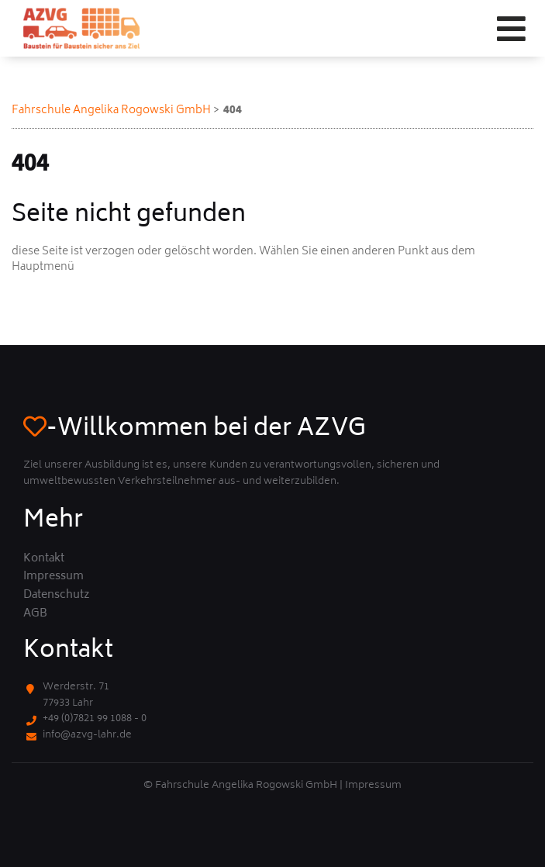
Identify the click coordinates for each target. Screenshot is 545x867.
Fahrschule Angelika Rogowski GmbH (111, 110)
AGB (35, 614)
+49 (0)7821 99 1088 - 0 (95, 719)
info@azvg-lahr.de (87, 735)
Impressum (53, 577)
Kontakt (43, 559)
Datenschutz (56, 595)
